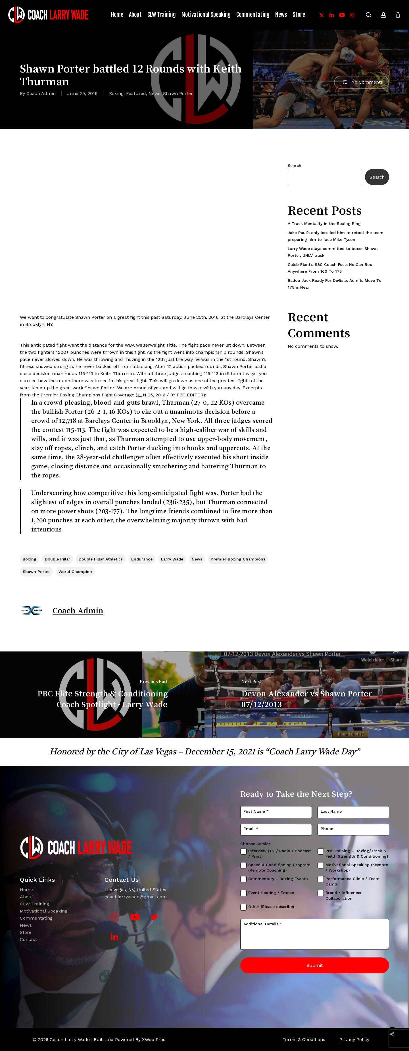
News (154, 93)
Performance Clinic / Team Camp (352, 881)
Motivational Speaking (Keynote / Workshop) (356, 867)
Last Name (331, 811)
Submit (314, 965)
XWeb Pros (153, 1039)
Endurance (142, 559)
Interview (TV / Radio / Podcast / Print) (279, 854)
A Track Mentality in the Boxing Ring (324, 223)
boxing (29, 559)
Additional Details (262, 924)
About (26, 896)
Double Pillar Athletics (101, 559)
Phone (327, 828)
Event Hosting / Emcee (271, 892)
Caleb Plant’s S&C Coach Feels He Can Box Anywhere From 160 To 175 (330, 268)
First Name (256, 811)
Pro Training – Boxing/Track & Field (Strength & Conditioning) (356, 854)
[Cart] (398, 15)
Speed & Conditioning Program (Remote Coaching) (279, 867)
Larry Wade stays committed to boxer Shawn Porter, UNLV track (333, 252)
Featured (136, 93)
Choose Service (255, 843)
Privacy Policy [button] (354, 1039)
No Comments (361, 82)
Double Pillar (57, 559)
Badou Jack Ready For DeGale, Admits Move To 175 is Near (334, 283)
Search (294, 165)
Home (26, 889)
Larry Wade (172, 559)
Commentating (36, 918)
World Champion (75, 571)
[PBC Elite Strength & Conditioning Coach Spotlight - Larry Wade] (102, 694)
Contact (28, 939)
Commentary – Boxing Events (278, 878)
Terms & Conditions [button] (304, 1039)
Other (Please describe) (271, 906)
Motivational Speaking (43, 911)
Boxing (116, 93)
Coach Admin (41, 93)
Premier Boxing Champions (70, 395)
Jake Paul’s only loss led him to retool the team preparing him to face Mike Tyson (335, 236)
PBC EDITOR (190, 395)
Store (26, 932)
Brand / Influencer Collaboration (343, 895)
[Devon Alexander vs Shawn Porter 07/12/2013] (306, 694)
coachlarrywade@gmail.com (136, 896)
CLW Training (34, 904)
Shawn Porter (178, 93)
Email (250, 828)
